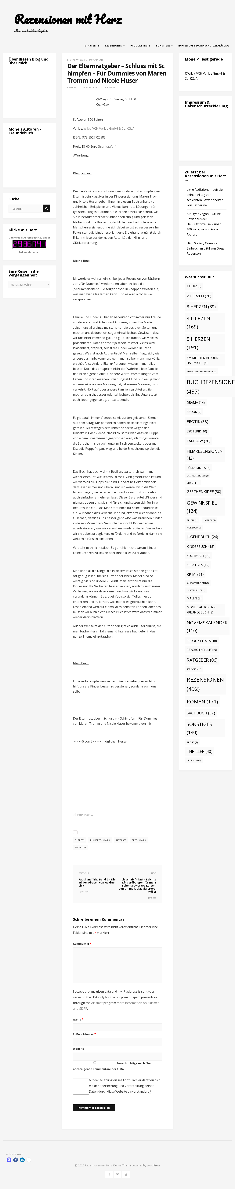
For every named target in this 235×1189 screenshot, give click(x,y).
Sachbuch (80, 847)
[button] (9, 1160)
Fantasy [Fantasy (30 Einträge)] (198, 440)
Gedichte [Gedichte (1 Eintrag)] (193, 483)
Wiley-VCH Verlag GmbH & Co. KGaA (109, 128)
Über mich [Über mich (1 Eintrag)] (194, 760)
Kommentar (82, 943)
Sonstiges (164, 45)
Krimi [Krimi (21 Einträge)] (195, 574)
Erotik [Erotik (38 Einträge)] (197, 421)
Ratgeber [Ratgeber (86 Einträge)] (202, 660)
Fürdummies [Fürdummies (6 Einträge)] (198, 468)
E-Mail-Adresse (84, 1034)
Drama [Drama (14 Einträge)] (196, 402)
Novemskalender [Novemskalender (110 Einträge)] (207, 626)
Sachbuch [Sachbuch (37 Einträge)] (201, 713)
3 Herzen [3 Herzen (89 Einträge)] (201, 307)
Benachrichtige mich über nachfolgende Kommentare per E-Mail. (112, 1066)
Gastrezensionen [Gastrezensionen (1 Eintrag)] (197, 475)
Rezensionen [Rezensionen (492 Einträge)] (205, 684)
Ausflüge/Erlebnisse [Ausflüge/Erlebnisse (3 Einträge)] (201, 371)
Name (78, 1019)
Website (78, 1048)
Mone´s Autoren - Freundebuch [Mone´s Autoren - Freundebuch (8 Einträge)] (201, 609)
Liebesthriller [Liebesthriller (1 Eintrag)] (196, 590)
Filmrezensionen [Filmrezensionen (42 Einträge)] (205, 455)
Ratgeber (121, 840)
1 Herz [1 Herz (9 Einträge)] (194, 286)
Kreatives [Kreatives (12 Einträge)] (198, 565)
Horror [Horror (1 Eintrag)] (209, 520)
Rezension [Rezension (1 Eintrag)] (194, 669)
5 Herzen (80, 840)
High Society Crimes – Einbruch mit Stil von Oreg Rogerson (205, 248)
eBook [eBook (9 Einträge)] (194, 412)
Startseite (92, 45)
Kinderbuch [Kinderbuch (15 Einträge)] (200, 546)
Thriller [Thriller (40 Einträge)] (199, 751)
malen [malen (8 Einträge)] (194, 598)
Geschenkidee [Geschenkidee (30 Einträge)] (204, 491)
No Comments (107, 87)
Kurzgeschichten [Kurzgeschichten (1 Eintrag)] (198, 583)
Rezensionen (115, 45)
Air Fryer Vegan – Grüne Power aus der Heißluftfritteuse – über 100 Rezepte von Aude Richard (204, 224)
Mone (73, 87)
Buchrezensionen (77, 60)
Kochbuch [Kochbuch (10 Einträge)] (198, 556)
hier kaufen (107, 146)
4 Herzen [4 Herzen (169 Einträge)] (198, 322)
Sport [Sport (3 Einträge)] (192, 742)
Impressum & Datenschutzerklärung (203, 45)
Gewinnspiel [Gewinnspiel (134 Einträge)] (202, 506)
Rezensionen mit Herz (67, 19)
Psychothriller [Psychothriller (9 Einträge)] (202, 650)
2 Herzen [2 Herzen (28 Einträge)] (199, 295)
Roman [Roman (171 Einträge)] (202, 701)
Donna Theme (122, 1165)
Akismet (97, 1003)
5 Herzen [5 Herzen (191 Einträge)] (198, 343)
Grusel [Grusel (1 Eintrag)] (192, 520)
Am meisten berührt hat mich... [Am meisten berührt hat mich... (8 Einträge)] (203, 360)
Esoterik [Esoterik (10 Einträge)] (197, 431)
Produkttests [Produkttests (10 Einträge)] (202, 641)
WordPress (153, 1165)
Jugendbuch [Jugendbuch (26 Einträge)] (202, 536)
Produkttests (140, 45)
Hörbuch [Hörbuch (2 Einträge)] (194, 527)
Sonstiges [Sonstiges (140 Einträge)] (199, 728)
